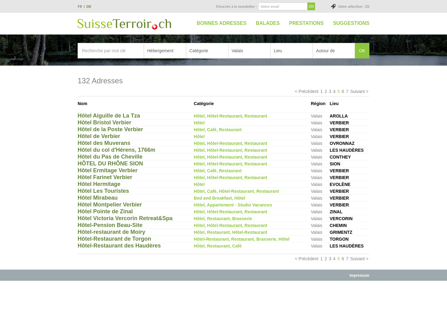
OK (362, 50)
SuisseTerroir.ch (124, 24)
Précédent (308, 91)
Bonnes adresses (221, 23)
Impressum (359, 275)
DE (88, 6)
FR (80, 6)
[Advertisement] (223, 295)
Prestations (306, 23)
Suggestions (351, 23)
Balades (268, 23)
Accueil (185, 23)
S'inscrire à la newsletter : (236, 6)
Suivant (357, 91)
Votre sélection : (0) (353, 6)
